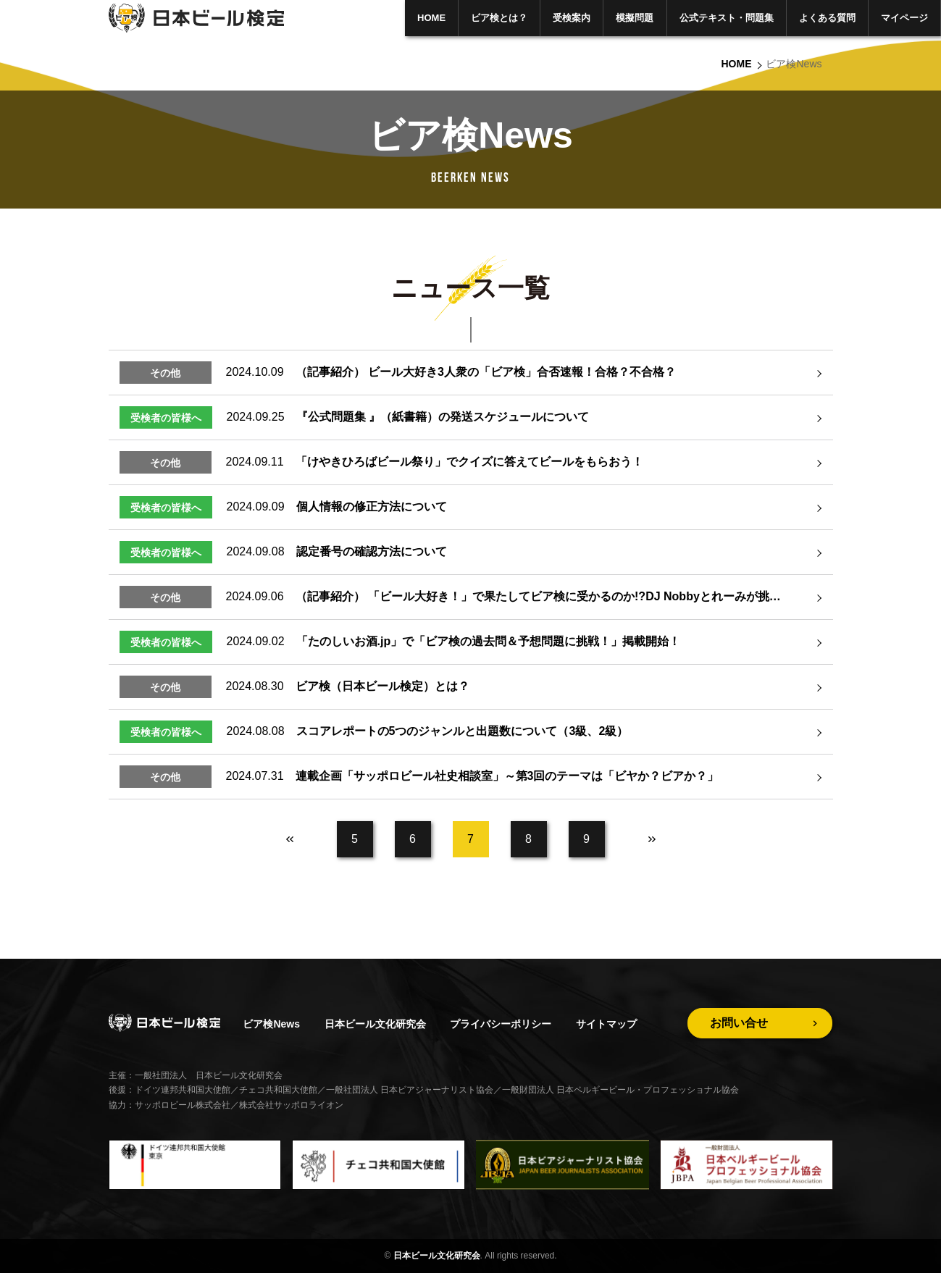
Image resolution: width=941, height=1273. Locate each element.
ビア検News (271, 1024)
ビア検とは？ (499, 17)
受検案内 (571, 17)
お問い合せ (739, 1023)
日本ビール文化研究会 (375, 1024)
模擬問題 (634, 17)
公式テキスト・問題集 (726, 17)
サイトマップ (606, 1024)
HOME (431, 17)
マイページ (904, 17)
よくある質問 (827, 17)
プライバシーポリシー (500, 1024)
